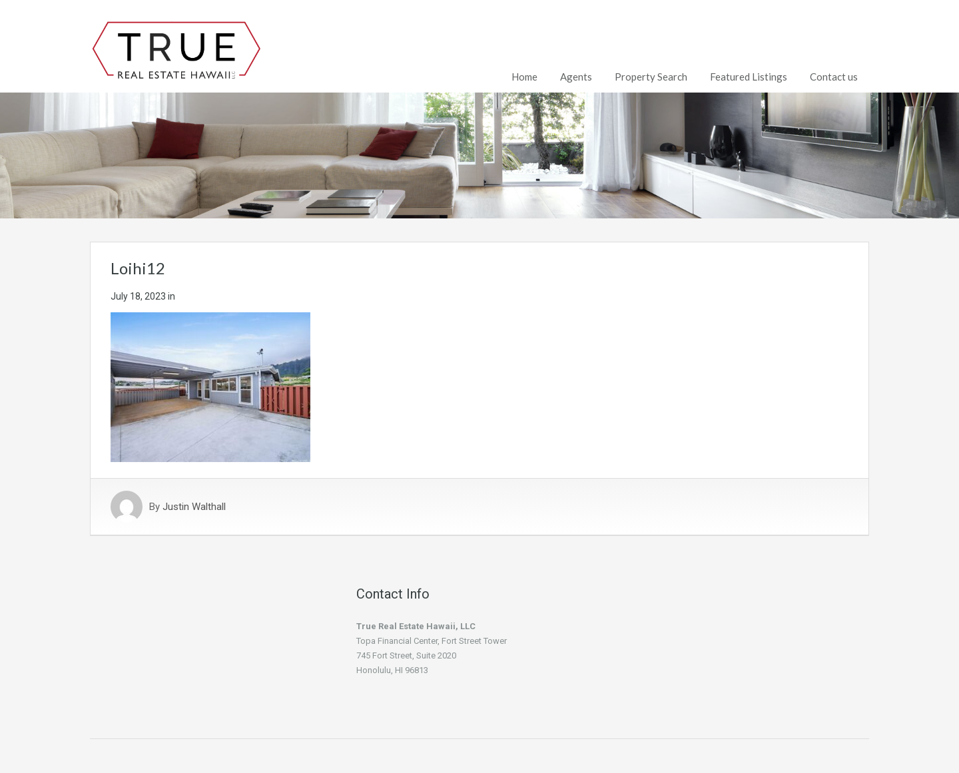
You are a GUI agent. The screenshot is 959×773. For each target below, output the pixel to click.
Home (524, 77)
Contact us (834, 77)
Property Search (651, 77)
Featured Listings (748, 77)
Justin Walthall (194, 507)
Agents (576, 77)
